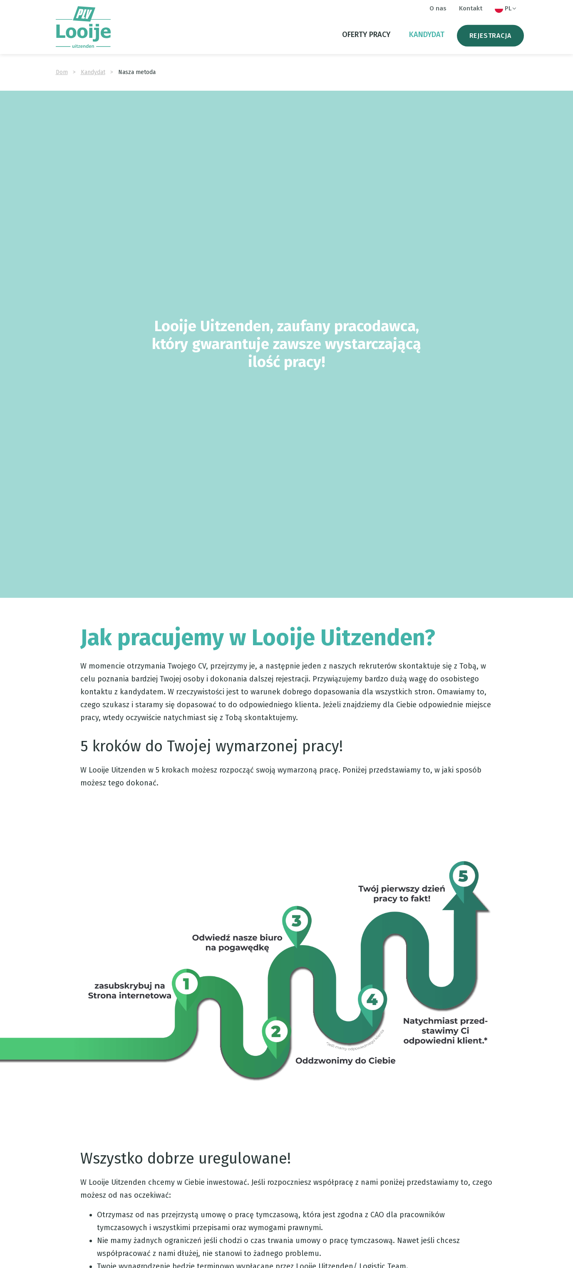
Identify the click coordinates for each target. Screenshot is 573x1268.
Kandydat (426, 34)
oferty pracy (366, 34)
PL (506, 9)
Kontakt (470, 8)
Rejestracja (490, 36)
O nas (437, 8)
